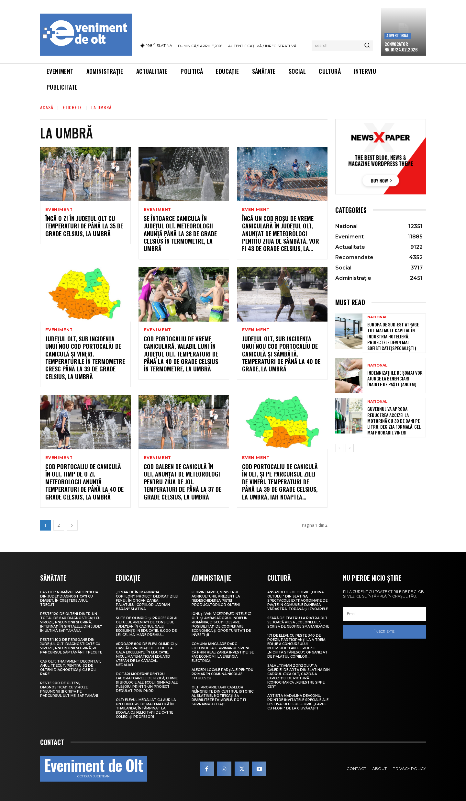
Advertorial (397, 35)
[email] (384, 614)
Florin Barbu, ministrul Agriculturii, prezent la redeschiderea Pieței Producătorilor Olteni (216, 598)
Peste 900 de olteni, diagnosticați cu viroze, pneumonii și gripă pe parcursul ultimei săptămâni (69, 689)
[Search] (367, 45)
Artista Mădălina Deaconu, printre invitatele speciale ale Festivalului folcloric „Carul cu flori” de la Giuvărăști (297, 702)
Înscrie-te (384, 631)
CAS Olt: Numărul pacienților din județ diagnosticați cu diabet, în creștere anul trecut (69, 598)
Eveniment (59, 210)
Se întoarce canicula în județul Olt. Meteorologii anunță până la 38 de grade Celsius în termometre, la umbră (180, 233)
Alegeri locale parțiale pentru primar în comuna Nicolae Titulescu (222, 674)
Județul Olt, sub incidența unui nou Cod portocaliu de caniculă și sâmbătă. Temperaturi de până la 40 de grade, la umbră (281, 354)
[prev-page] (339, 448)
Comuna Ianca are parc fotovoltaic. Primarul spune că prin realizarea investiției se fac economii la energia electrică (223, 652)
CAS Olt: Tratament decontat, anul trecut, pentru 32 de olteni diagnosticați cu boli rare (70, 667)
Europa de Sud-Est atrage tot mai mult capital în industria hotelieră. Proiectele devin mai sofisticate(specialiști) (393, 336)
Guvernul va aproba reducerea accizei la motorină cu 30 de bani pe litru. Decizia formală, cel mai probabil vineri (394, 420)
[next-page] (72, 525)
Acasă (46, 107)
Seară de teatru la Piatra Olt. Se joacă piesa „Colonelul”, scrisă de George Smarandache (298, 622)
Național (377, 317)
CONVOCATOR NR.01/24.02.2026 (400, 47)
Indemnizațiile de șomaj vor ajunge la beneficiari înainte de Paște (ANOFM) (395, 378)
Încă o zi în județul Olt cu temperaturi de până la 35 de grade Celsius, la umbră (84, 226)
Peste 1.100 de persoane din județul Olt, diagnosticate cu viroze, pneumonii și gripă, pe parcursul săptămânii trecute (71, 646)
